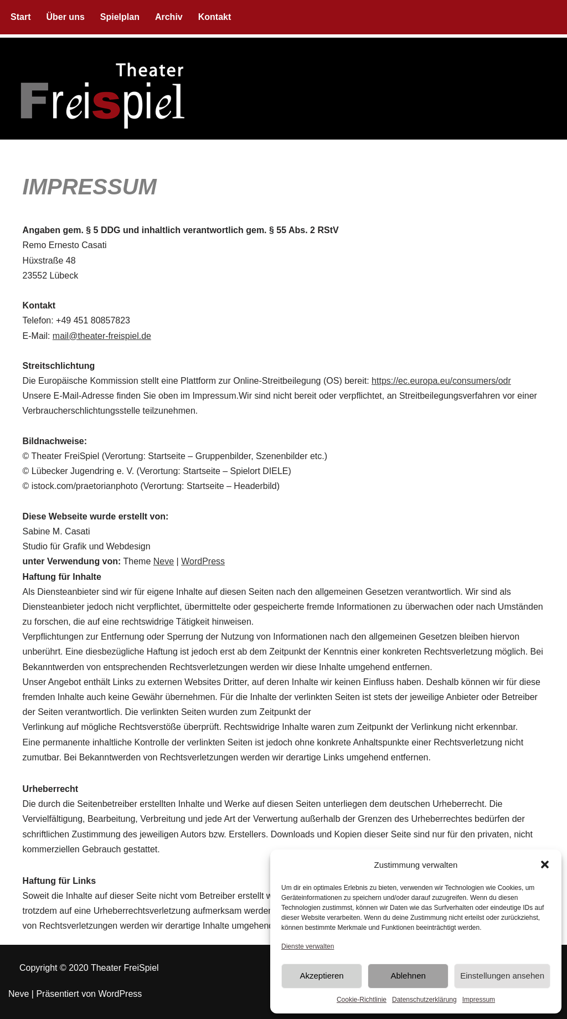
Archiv (169, 17)
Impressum (478, 999)
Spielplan (120, 17)
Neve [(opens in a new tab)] (163, 561)
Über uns (65, 17)
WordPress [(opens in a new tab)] (203, 561)
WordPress (120, 994)
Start (20, 17)
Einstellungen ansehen (502, 975)
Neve (18, 994)
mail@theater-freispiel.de (102, 336)
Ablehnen (407, 975)
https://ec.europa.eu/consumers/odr (441, 380)
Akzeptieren (321, 975)
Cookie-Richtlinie (361, 999)
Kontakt (214, 17)
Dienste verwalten (307, 946)
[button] (544, 864)
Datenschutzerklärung (424, 999)
